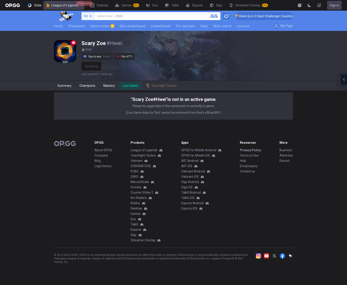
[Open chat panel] (343, 79)
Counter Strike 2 (142, 192)
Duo (133, 219)
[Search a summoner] (213, 16)
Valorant (137, 160)
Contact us (247, 171)
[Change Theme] (309, 5)
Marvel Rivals (140, 182)
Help (243, 160)
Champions (76, 26)
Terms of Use (249, 155)
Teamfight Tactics (143, 155)
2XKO (134, 176)
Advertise (286, 155)
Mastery (109, 85)
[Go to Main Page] (12, 5)
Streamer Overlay (143, 240)
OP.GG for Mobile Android (198, 150)
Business (286, 150)
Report (107, 56)
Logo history (103, 166)
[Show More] (299, 5)
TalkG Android (191, 192)
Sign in (334, 5)
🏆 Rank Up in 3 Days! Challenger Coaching (269, 16)
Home (58, 26)
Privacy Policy (250, 150)
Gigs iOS (187, 187)
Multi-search (222, 26)
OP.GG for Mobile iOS (195, 155)
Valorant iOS (190, 176)
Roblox (135, 203)
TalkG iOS (188, 198)
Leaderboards (161, 26)
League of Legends (64, 5)
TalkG (134, 224)
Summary (64, 85)
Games (136, 213)
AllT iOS (186, 166)
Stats (204, 26)
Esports (136, 229)
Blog (97, 160)
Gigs (134, 235)
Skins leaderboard (132, 26)
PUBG (135, 171)
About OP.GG (103, 150)
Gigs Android (190, 182)
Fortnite (136, 187)
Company (101, 155)
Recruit (284, 160)
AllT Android (190, 160)
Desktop (136, 208)
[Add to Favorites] (127, 43)
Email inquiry (249, 166)
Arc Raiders (139, 198)
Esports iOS (189, 208)
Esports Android (192, 203)
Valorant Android (193, 171)
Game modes (102, 26)
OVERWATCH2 (141, 166)
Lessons (243, 26)
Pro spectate (185, 26)
